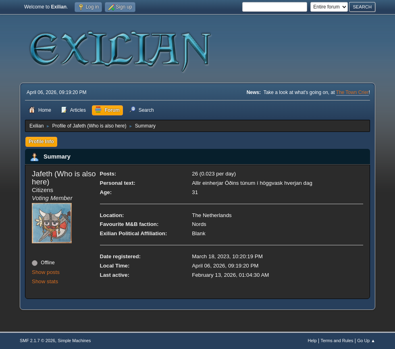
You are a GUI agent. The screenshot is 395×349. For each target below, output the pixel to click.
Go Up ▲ (366, 340)
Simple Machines (74, 340)
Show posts (46, 272)
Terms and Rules (337, 340)
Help (312, 340)
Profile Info (41, 141)
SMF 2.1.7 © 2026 (37, 340)
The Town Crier (352, 92)
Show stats (45, 281)
